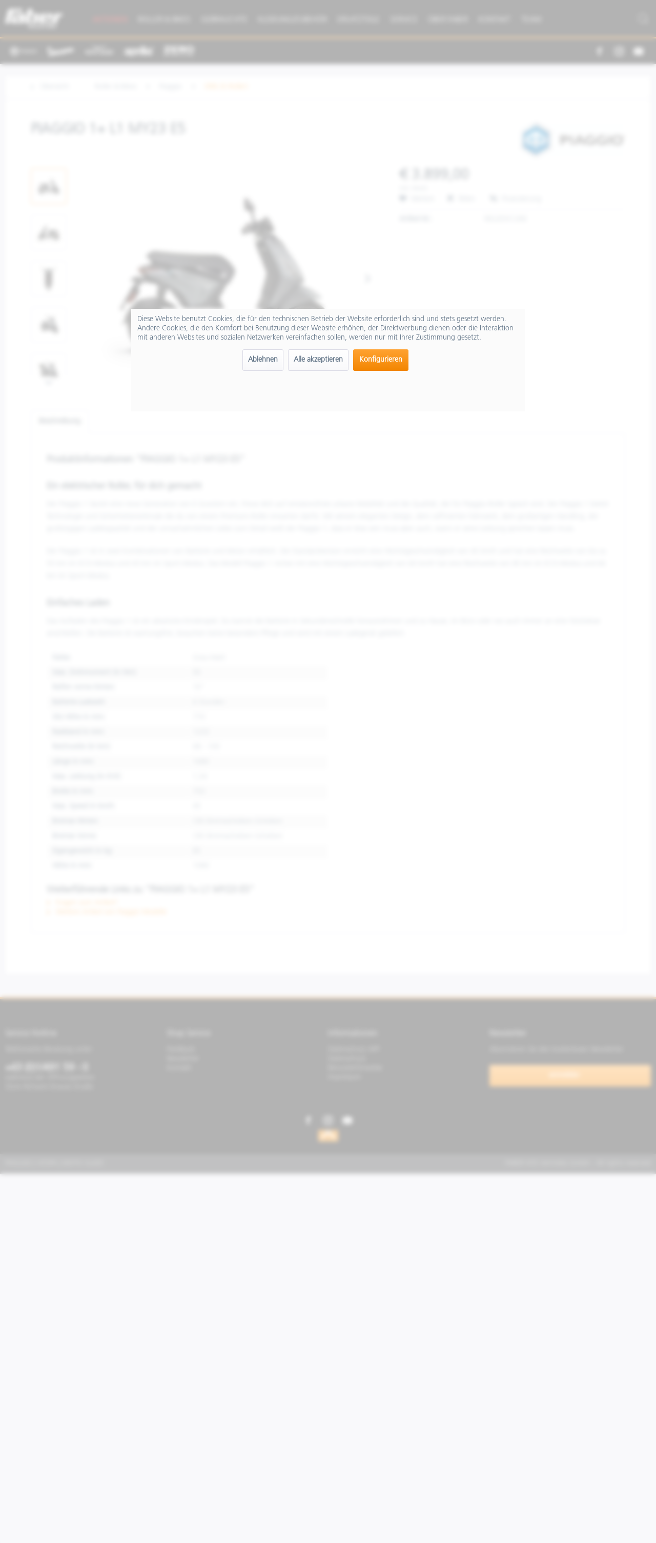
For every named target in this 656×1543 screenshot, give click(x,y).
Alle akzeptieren (318, 360)
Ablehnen (263, 360)
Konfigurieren (380, 360)
